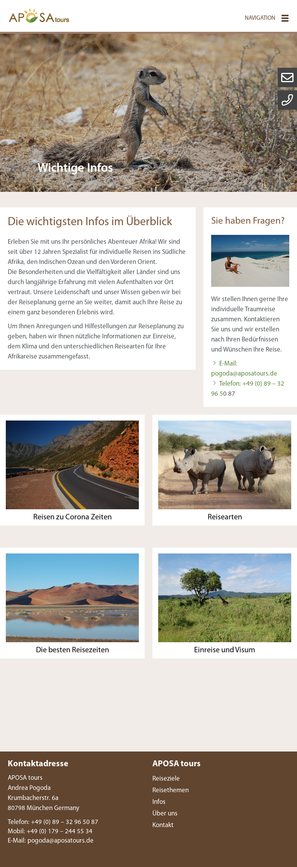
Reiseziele (166, 779)
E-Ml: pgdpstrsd (51, 841)
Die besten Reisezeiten (72, 650)
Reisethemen (170, 790)
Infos (159, 802)
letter (287, 100)
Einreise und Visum (224, 650)
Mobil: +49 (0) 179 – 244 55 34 (50, 831)
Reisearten (225, 517)
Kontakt (163, 825)
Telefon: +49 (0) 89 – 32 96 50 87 (53, 822)
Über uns (165, 813)
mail (287, 77)
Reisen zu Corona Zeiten (72, 517)
